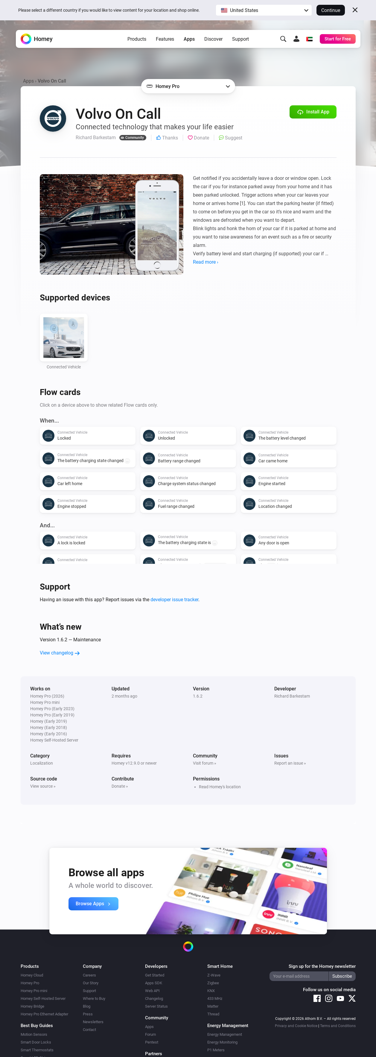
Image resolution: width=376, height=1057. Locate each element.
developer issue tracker (174, 599)
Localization (41, 763)
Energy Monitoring (222, 1042)
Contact (89, 1029)
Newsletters (93, 1022)
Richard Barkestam (292, 696)
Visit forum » (204, 763)
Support (240, 39)
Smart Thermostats (37, 1050)
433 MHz (214, 998)
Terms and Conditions (338, 1026)
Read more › (205, 262)
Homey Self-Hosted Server (43, 998)
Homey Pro (30, 983)
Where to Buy (94, 998)
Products (136, 39)
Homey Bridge (32, 1006)
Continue (330, 10)
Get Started (154, 975)
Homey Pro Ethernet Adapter (44, 1014)
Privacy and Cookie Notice (296, 1026)
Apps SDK (153, 983)
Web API (152, 990)
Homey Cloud (32, 975)
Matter (212, 1006)
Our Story (90, 983)
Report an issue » (290, 763)
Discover (213, 39)
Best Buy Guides (37, 1025)
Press (88, 1014)
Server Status (156, 1006)
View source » (43, 786)
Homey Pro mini (34, 990)
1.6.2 (198, 696)
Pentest (151, 1042)
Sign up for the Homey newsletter (322, 966)
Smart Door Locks (36, 1042)
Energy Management (224, 1034)
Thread (213, 1014)
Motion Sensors (34, 1034)
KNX (211, 990)
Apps (189, 39)
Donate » (120, 786)
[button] (264, 10)
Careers (89, 975)
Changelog (154, 998)
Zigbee (213, 983)
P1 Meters (216, 1050)
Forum (150, 1034)
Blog (86, 1006)
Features (165, 39)
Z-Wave (213, 975)
